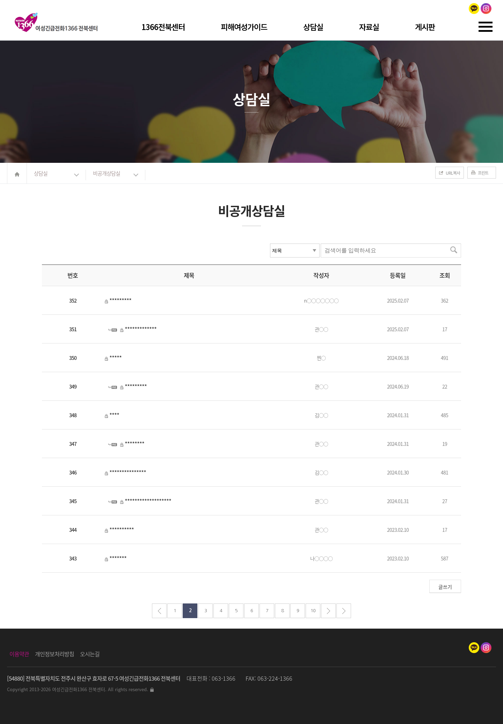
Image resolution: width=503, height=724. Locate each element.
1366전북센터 (163, 26)
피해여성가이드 (244, 26)
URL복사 (453, 173)
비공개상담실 (106, 173)
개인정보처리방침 (54, 654)
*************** (127, 472)
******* (117, 558)
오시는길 (90, 654)
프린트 (483, 173)
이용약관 (19, 654)
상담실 (313, 26)
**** (114, 415)
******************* (148, 501)
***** (115, 357)
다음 (328, 610)
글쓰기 (445, 586)
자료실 (369, 26)
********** (121, 529)
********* (120, 300)
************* (140, 329)
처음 (159, 610)
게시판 (425, 26)
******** (134, 443)
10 (313, 610)
